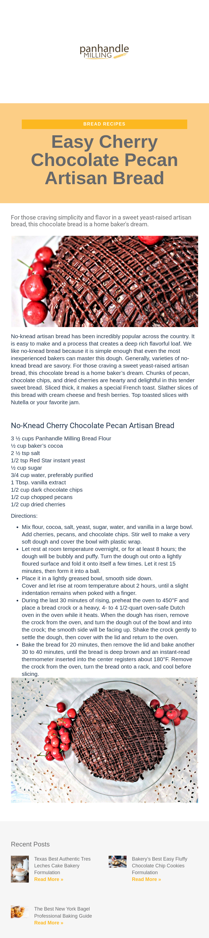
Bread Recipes (105, 124)
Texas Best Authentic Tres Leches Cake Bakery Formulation (62, 865)
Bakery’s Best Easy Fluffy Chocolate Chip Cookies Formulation (159, 865)
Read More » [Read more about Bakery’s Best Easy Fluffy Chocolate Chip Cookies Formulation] (146, 879)
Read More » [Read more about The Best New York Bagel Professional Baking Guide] (48, 923)
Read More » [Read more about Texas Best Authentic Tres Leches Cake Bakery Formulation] (48, 879)
